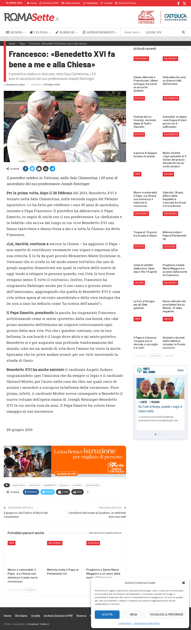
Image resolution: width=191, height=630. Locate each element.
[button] (183, 583)
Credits (35, 615)
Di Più (119, 3)
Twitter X (44, 624)
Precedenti (15, 589)
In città (139, 98)
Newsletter (90, 3)
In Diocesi (93, 543)
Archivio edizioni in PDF (58, 615)
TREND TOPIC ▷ (132, 32)
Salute (168, 319)
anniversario (34, 485)
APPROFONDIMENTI (99, 32)
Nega (133, 614)
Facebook (33, 624)
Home (32, 3)
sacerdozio (76, 485)
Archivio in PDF (49, 3)
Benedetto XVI (50, 485)
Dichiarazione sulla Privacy (147, 623)
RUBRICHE (65, 32)
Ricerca (81, 615)
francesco (64, 485)
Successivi (30, 589)
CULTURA (39, 32)
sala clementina (92, 485)
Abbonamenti (71, 3)
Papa (11, 543)
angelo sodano (18, 485)
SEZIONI (14, 32)
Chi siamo (21, 615)
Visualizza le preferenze (166, 614)
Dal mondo (54, 543)
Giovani (168, 174)
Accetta (107, 614)
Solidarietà (171, 98)
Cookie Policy (125, 623)
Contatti (106, 3)
